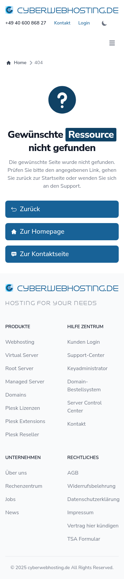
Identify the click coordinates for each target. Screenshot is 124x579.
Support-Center (85, 355)
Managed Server (24, 381)
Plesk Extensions (25, 421)
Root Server (19, 368)
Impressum (80, 512)
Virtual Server (21, 355)
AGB (73, 473)
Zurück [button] (25, 209)
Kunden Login (83, 342)
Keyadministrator (87, 368)
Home (16, 62)
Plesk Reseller (22, 434)
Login (84, 23)
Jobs (10, 499)
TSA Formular (84, 539)
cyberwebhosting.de (49, 567)
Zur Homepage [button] (37, 231)
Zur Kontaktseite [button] (40, 254)
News (12, 512)
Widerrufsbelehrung (91, 486)
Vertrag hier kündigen (93, 525)
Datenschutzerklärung (93, 499)
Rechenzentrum (23, 486)
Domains (15, 395)
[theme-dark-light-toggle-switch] (104, 23)
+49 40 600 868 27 (25, 23)
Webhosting (19, 342)
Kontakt (62, 23)
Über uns (16, 473)
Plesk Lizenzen (22, 408)
